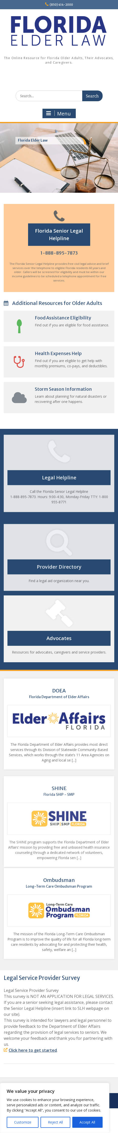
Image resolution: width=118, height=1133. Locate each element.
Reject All (55, 1122)
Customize (22, 1122)
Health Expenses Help (71, 353)
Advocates (72, 638)
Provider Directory (59, 581)
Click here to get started (33, 1050)
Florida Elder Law (33, 140)
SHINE (59, 805)
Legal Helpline (59, 469)
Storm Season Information (76, 389)
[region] (54, 1108)
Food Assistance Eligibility (76, 318)
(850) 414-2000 (61, 4)
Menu (58, 113)
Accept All (87, 1122)
